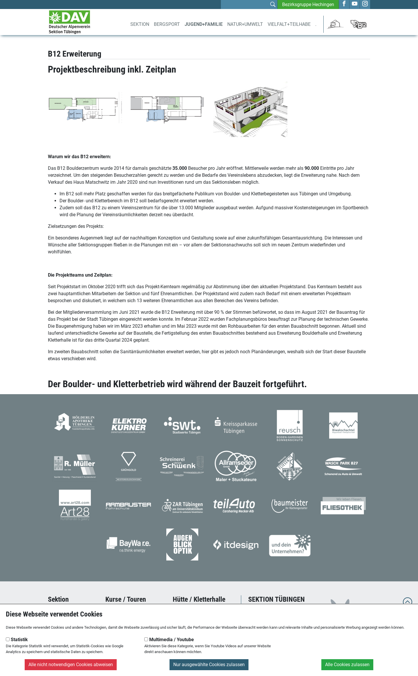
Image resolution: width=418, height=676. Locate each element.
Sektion (139, 24)
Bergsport (167, 24)
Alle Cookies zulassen (347, 664)
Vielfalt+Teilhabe (289, 24)
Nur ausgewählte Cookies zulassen (209, 664)
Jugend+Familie (204, 24)
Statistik (17, 639)
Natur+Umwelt (245, 24)
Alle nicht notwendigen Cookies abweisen (70, 664)
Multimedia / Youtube (169, 639)
